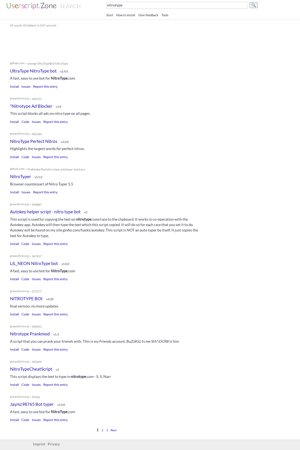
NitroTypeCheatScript (31, 368)
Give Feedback (148, 15)
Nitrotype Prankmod (30, 333)
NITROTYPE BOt (26, 298)
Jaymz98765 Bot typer (32, 404)
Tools (165, 15)
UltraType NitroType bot (33, 70)
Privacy (54, 444)
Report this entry (45, 86)
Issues (25, 86)
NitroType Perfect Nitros (33, 141)
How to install (125, 15)
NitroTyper (20, 176)
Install (14, 86)
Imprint (39, 444)
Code (25, 122)
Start (109, 15)
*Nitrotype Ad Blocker (31, 106)
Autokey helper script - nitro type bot (45, 211)
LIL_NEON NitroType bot (34, 263)
